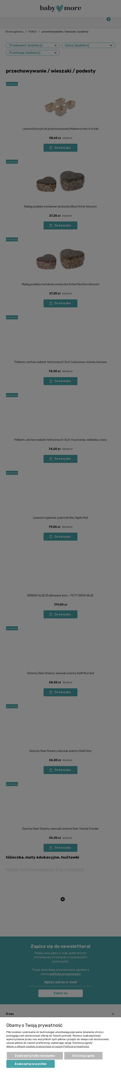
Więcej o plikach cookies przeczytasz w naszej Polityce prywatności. (48, 1046)
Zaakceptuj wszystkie (31, 1064)
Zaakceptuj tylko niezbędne (35, 1055)
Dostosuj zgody (83, 1055)
